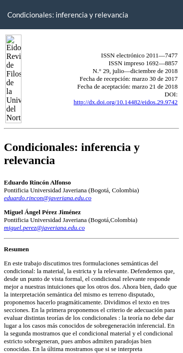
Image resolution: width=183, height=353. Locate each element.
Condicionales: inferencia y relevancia (67, 14)
